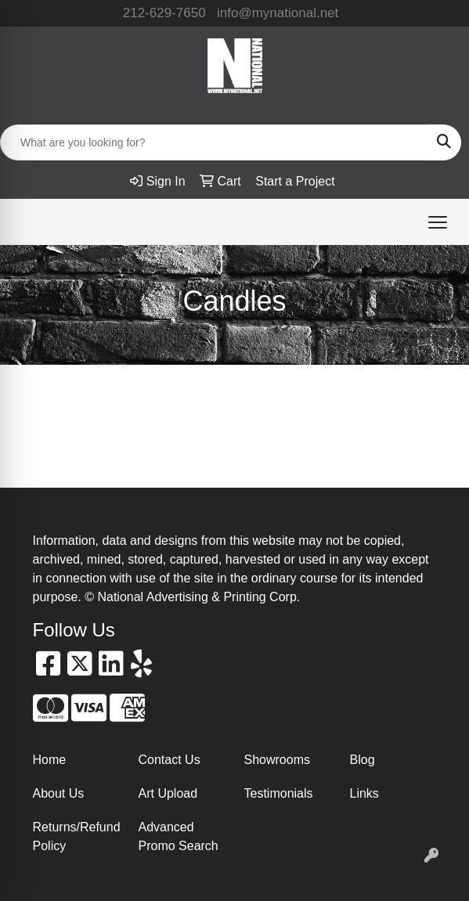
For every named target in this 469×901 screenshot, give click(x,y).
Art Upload (168, 793)
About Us (59, 793)
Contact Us (169, 759)
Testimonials (278, 793)
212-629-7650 (164, 12)
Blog (362, 759)
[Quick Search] (214, 142)
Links (364, 793)
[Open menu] (437, 222)
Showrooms (277, 759)
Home (50, 759)
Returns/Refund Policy (76, 836)
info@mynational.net (277, 12)
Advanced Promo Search (178, 836)
